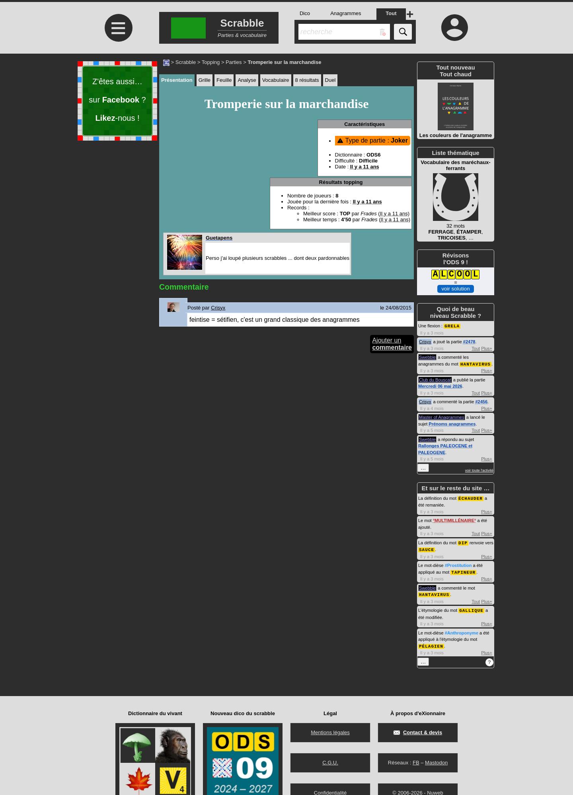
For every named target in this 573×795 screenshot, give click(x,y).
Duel (330, 80)
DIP (463, 541)
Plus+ (486, 348)
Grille (204, 80)
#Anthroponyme (461, 629)
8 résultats (307, 80)
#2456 (481, 400)
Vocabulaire (275, 80)
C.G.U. (330, 763)
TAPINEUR (463, 570)
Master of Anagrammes (441, 416)
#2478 (469, 341)
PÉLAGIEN (431, 643)
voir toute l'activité (479, 470)
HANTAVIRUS (475, 363)
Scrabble (185, 62)
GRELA (452, 326)
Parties (234, 62)
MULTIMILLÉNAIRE (454, 519)
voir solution (455, 289)
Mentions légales (330, 732)
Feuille (224, 80)
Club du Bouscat (435, 379)
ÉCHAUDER (470, 497)
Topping (211, 62)
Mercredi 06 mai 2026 (440, 385)
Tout (476, 348)
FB (416, 763)
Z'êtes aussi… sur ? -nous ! (117, 99)
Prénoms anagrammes (452, 423)
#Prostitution (458, 563)
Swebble (427, 356)
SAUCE (426, 548)
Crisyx (425, 341)
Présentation (177, 80)
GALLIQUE (471, 607)
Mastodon (436, 763)
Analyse (247, 80)
